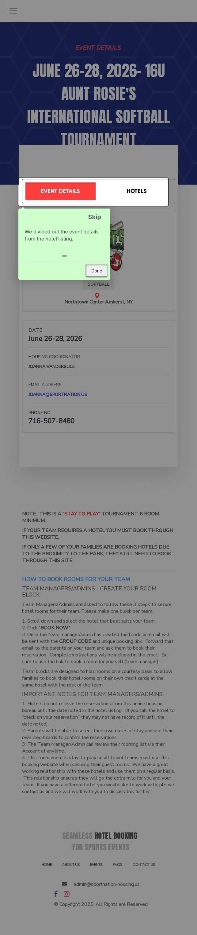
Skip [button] (96, 216)
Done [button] (98, 270)
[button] (66, 255)
